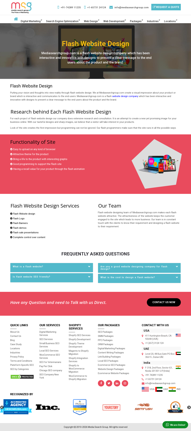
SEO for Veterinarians (50, 362)
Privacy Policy (17, 356)
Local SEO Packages (108, 361)
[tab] (51, 267)
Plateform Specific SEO (22, 365)
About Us (14, 332)
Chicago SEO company (50, 370)
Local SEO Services (49, 350)
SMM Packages (106, 336)
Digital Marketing (31, 21)
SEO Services (46, 339)
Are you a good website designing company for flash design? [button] (133, 267)
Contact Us (15, 336)
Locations (170, 21)
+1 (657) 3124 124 (154, 343)
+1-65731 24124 (96, 7)
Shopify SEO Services (79, 335)
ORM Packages (105, 344)
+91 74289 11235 (154, 375)
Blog (12, 340)
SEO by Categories (19, 369)
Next (188, 407)
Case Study (16, 344)
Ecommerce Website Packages (113, 373)
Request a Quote (166, 7)
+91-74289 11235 (71, 7)
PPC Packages (105, 340)
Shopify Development (80, 339)
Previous (1, 407)
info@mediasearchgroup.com (131, 7)
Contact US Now (163, 302)
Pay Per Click (45, 366)
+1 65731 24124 (153, 379)
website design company (125, 96)
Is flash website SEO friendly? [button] (31, 276)
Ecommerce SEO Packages (111, 365)
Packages (136, 21)
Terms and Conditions (21, 361)
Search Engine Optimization (62, 21)
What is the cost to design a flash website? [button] (127, 277)
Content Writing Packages (111, 352)
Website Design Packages (111, 369)
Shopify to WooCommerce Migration (76, 368)
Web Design (91, 21)
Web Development (114, 21)
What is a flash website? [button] (28, 266)
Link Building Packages (109, 356)
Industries (153, 21)
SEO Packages (105, 332)
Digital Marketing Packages (111, 348)
